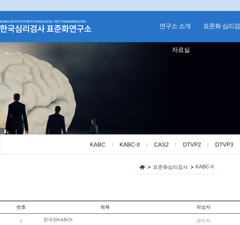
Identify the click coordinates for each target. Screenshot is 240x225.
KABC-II (129, 145)
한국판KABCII (57, 219)
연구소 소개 (175, 25)
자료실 (181, 49)
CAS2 (161, 145)
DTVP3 (224, 145)
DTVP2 (192, 145)
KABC (97, 145)
